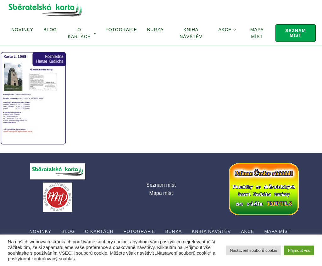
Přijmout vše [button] (299, 250)
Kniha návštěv (191, 33)
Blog (50, 29)
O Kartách (79, 33)
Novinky (22, 29)
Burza (155, 29)
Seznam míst (295, 33)
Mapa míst (257, 33)
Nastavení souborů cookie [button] (253, 250)
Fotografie (121, 29)
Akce (224, 29)
